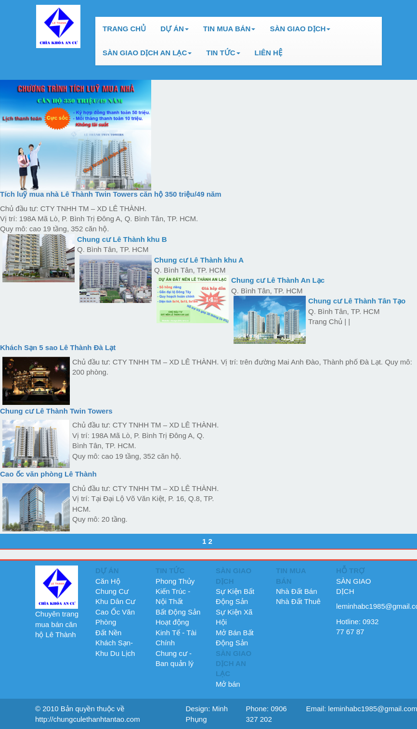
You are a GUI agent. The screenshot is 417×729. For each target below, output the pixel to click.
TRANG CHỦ (124, 29)
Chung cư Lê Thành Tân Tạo (356, 301)
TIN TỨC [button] (223, 53)
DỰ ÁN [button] (174, 29)
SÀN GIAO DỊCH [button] (300, 29)
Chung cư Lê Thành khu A (199, 260)
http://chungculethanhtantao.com (87, 719)
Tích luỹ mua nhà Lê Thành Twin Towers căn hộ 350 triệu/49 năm (111, 194)
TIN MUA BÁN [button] (229, 29)
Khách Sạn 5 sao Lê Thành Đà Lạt (58, 347)
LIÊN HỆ (268, 53)
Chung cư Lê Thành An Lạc (278, 280)
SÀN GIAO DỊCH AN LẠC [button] (147, 53)
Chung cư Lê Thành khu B (122, 239)
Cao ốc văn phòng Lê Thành (48, 474)
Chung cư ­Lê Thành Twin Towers (56, 411)
